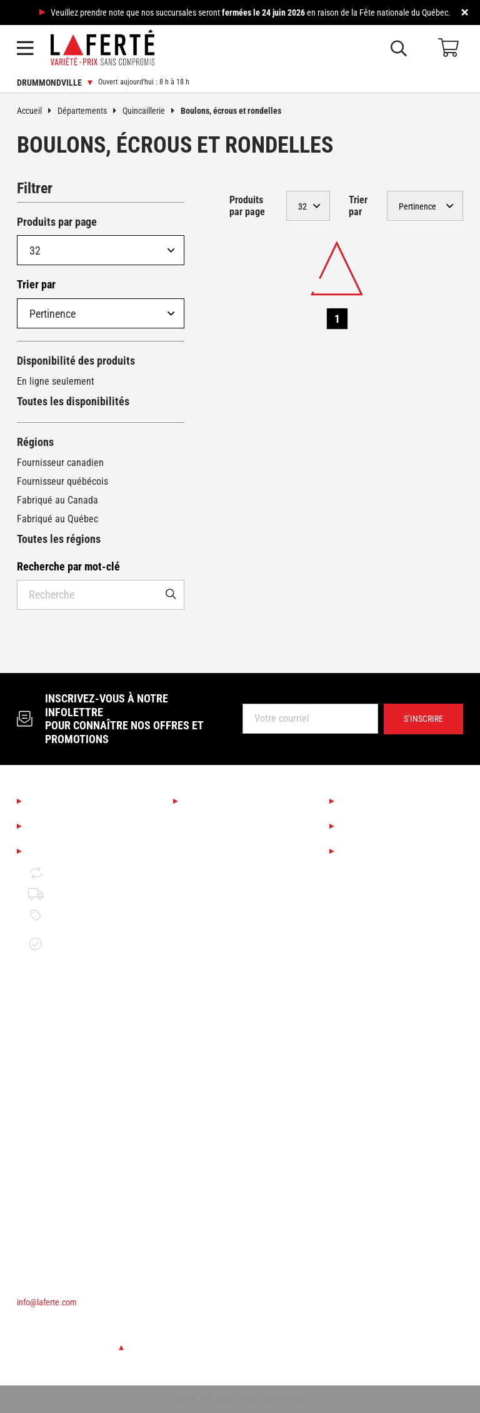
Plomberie (205, 1077)
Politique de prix (72, 915)
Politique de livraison (81, 894)
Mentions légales (71, 851)
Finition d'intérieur (221, 928)
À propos (50, 801)
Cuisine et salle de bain (231, 865)
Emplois (48, 826)
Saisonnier (205, 822)
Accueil (37, 111)
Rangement (207, 1120)
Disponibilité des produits (76, 360)
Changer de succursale (70, 1347)
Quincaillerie (151, 111)
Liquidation (368, 826)
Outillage (202, 971)
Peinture (201, 950)
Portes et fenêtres (221, 1035)
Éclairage (203, 886)
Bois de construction (225, 992)
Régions (35, 441)
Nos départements (230, 801)
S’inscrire (423, 719)
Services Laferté (382, 801)
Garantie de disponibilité (63, 943)
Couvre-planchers (219, 907)
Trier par (36, 284)
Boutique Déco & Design (232, 843)
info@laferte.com (47, 1302)
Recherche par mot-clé (68, 566)
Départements (90, 111)
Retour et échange (76, 872)
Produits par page (57, 221)
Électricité (204, 1099)
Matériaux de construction (237, 1014)
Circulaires (367, 851)
